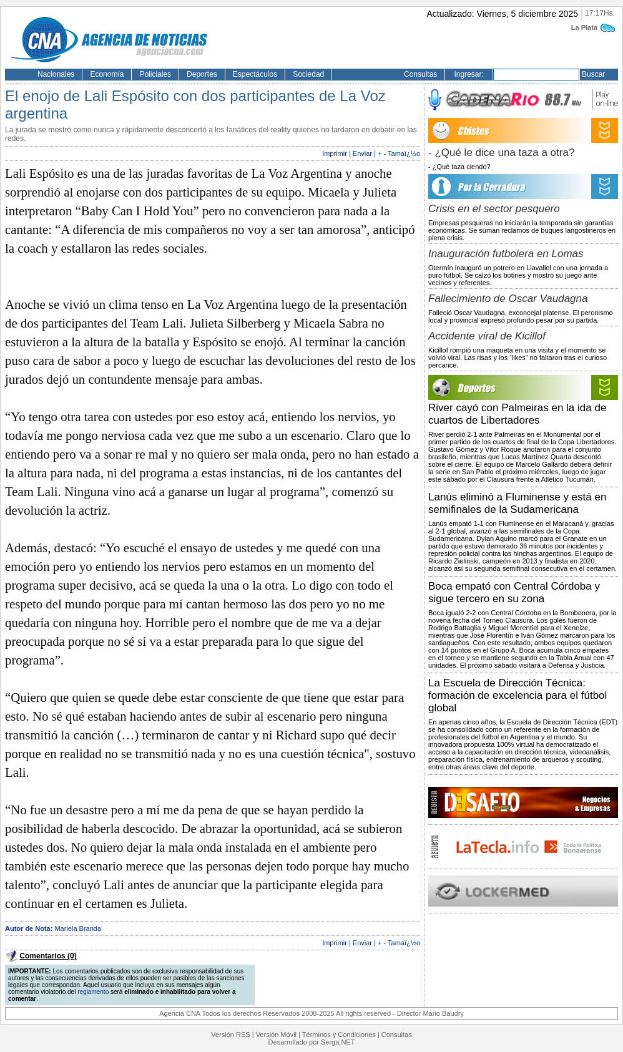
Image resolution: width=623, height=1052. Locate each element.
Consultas (420, 74)
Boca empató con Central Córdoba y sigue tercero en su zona (514, 592)
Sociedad (308, 74)
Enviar (362, 153)
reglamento (93, 991)
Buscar (593, 74)
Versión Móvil (276, 1034)
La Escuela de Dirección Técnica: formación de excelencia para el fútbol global (517, 695)
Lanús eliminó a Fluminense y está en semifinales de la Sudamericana (517, 503)
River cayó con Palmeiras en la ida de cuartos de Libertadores (517, 414)
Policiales (155, 74)
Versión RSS (230, 1034)
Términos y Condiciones (339, 1034)
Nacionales (55, 74)
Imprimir (334, 153)
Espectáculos (255, 74)
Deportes (202, 74)
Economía (107, 74)
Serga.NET (338, 1042)
